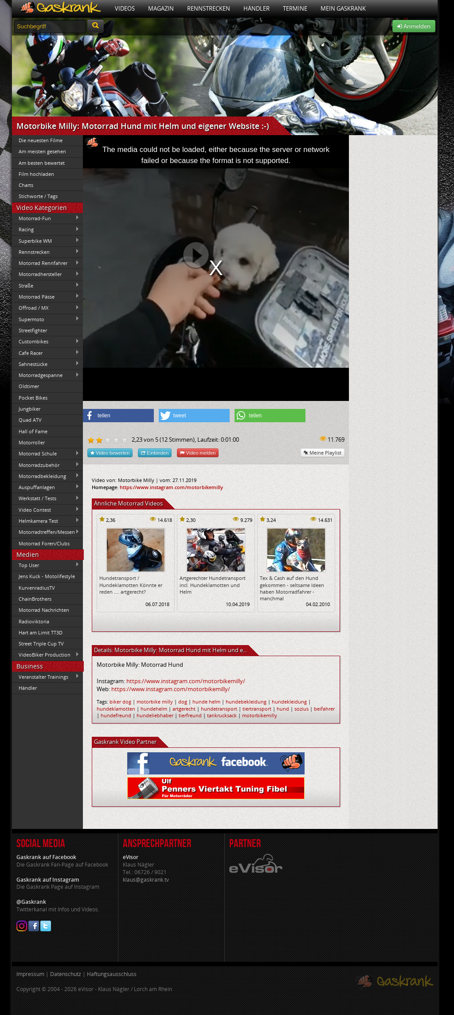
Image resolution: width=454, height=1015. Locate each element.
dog (182, 701)
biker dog (120, 701)
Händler (256, 8)
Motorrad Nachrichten (44, 610)
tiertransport (257, 708)
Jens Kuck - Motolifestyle (47, 576)
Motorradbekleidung (45, 475)
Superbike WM (45, 240)
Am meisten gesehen (42, 151)
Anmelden (414, 26)
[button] (118, 415)
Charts (26, 185)
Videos (125, 8)
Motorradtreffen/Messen (45, 532)
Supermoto (45, 319)
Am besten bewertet (42, 162)
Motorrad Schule (45, 453)
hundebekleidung (246, 701)
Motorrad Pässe (45, 296)
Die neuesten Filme (41, 140)
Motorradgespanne (45, 375)
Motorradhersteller (45, 274)
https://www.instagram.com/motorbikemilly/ (185, 681)
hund (283, 708)
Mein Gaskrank (343, 8)
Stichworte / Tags (38, 196)
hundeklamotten (116, 708)
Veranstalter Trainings (45, 676)
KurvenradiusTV (37, 587)
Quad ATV (30, 419)
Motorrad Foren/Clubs (44, 543)
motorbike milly (155, 701)
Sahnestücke (45, 363)
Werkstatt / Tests (45, 498)
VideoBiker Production (45, 654)
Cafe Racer (45, 352)
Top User (45, 564)
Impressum (30, 974)
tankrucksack (222, 715)
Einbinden (154, 452)
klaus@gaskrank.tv (146, 879)
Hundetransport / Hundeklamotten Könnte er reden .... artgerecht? (130, 585)
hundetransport (219, 708)
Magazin (161, 8)
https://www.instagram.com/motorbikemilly (171, 487)
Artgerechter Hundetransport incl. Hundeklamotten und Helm (213, 585)
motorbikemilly (259, 715)
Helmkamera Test (45, 520)
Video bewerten (109, 452)
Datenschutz (65, 974)
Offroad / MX (45, 307)
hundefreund (116, 715)
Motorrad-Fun (45, 218)
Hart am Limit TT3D (41, 632)
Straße (45, 285)
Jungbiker (29, 408)
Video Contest (45, 509)
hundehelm (154, 708)
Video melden (197, 452)
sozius (301, 708)
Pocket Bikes (33, 397)
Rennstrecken (208, 8)
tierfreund (190, 715)
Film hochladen (36, 174)
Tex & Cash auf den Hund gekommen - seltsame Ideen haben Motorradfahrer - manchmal (292, 588)
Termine (295, 8)
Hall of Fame (33, 431)
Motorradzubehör (45, 464)
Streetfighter (33, 330)
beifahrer (324, 708)
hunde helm (206, 701)
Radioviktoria (34, 621)
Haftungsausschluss (112, 974)
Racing (45, 229)
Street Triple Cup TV (41, 643)
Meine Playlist (322, 452)
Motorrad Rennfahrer (45, 263)
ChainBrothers (35, 598)
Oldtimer (29, 386)
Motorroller (32, 442)
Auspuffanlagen (45, 486)
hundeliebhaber (155, 715)
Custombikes (45, 341)
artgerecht (184, 708)
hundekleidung (289, 701)
